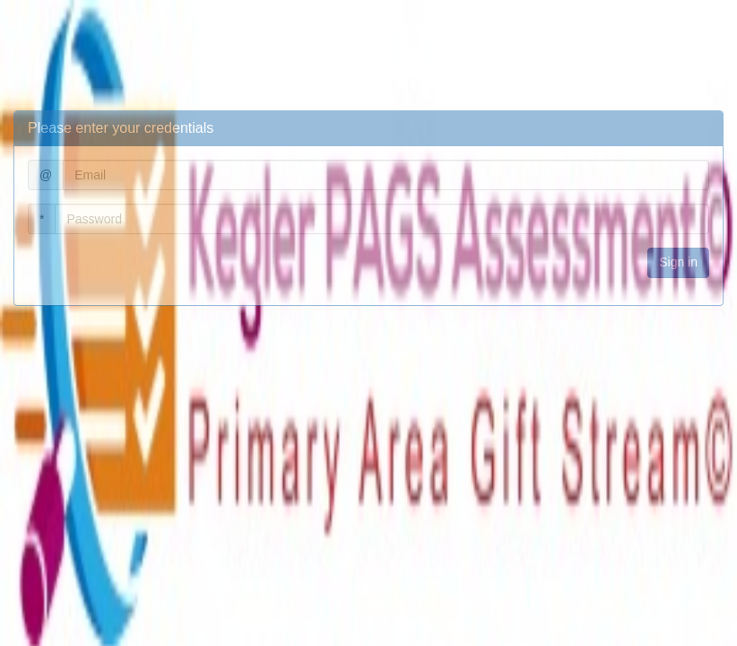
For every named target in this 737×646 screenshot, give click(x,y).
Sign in (678, 262)
